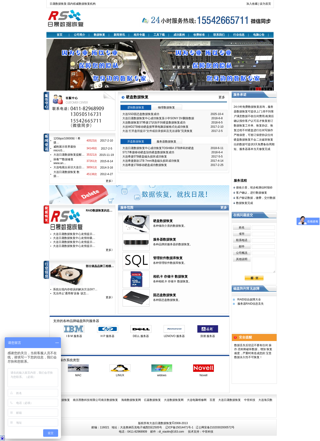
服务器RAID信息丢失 (250, 303)
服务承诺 (239, 94)
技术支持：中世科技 (200, 431)
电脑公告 (258, 34)
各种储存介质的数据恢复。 (170, 225)
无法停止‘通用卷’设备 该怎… (71, 293)
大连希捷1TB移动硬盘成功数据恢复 (144, 165)
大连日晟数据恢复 (229, 400)
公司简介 (79, 34)
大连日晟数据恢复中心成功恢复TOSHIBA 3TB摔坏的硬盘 (158, 148)
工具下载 (159, 34)
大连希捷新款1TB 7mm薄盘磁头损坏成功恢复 (151, 160)
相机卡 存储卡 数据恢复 (170, 276)
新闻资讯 (119, 34)
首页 (59, 34)
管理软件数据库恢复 (168, 258)
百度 (212, 400)
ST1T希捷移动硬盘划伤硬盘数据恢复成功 (148, 152)
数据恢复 (99, 34)
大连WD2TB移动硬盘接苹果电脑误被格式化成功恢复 (155, 126)
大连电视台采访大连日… (68, 167)
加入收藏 (252, 3)
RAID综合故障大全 (249, 299)
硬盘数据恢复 (163, 221)
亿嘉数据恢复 (152, 400)
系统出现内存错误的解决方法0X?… (75, 289)
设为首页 (265, 3)
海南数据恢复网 (131, 400)
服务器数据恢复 (164, 239)
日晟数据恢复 (61, 400)
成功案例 (179, 34)
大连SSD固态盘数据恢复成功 (140, 114)
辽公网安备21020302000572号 (215, 427)
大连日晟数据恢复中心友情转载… (74, 238)
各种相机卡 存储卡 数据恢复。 (172, 281)
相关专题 (139, 34)
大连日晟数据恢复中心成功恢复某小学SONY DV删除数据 (158, 118)
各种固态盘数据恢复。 (167, 300)
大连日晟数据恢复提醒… (68, 154)
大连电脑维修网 (197, 400)
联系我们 (219, 34)
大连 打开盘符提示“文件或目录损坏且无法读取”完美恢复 (157, 131)
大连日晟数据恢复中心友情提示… (74, 234)
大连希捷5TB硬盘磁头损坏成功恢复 (144, 156)
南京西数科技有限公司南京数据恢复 (95, 400)
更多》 (110, 181)
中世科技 (249, 400)
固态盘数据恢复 (164, 295)
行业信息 (239, 34)
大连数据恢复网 (174, 400)
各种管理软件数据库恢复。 (170, 263)
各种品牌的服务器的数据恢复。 (172, 244)
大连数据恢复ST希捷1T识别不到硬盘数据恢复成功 (153, 122)
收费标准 (199, 34)
